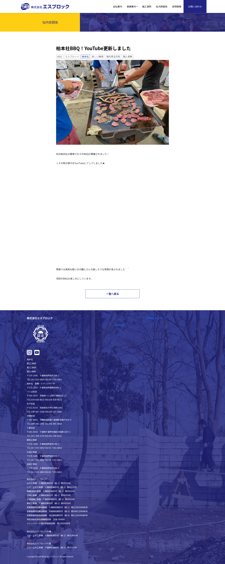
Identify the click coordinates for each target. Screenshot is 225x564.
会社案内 (117, 6)
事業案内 (131, 6)
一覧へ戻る (112, 294)
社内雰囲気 (161, 6)
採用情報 (176, 6)
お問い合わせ (195, 6)
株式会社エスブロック (156, 318)
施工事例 (146, 6)
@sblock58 (120, 325)
